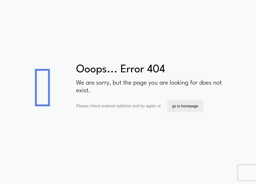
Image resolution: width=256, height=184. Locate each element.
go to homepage (185, 106)
